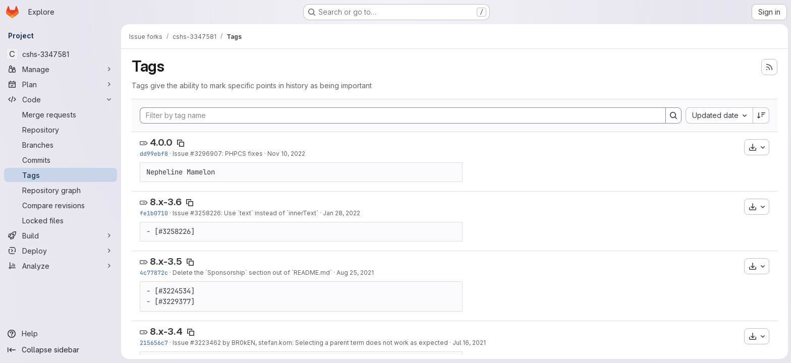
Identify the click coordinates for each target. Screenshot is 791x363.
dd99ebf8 (153, 153)
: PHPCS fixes (241, 153)
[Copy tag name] (180, 143)
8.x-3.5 (165, 261)
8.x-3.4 (165, 331)
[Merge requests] (60, 114)
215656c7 (153, 342)
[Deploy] (60, 251)
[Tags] (60, 175)
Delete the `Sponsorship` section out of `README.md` (251, 272)
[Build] (60, 235)
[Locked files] (60, 220)
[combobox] (718, 115)
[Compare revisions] (60, 205)
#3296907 (205, 153)
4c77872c (153, 272)
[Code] (60, 99)
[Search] (673, 115)
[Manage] (60, 69)
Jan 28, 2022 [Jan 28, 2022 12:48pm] (341, 213)
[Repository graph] (60, 190)
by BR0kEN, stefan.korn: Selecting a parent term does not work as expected (333, 342)
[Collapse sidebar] (60, 350)
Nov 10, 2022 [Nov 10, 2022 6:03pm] (286, 153)
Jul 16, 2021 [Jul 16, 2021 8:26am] (468, 342)
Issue (181, 153)
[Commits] (60, 160)
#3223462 (205, 342)
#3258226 (205, 213)
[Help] (60, 334)
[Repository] (60, 130)
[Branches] (60, 145)
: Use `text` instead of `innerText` (269, 213)
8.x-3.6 (165, 202)
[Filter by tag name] (402, 115)
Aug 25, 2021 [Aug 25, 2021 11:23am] (354, 272)
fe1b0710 (153, 213)
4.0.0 (160, 142)
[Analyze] (60, 266)
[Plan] (60, 84)
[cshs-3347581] (60, 54)
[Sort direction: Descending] (761, 115)
